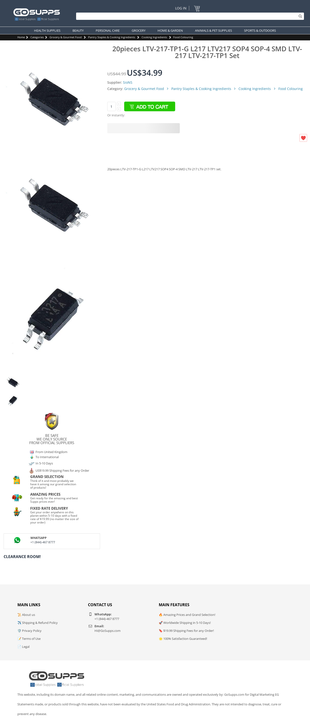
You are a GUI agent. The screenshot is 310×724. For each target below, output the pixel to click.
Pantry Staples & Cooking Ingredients (111, 37)
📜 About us (26, 614)
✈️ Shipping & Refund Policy (37, 622)
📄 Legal (23, 646)
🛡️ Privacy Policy (29, 630)
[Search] (189, 16)
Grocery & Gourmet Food (66, 37)
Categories (37, 37)
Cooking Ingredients (154, 37)
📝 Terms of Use (29, 638)
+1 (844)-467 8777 (42, 542)
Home (21, 37)
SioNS (127, 82)
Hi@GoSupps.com (107, 630)
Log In (181, 8)
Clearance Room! (22, 556)
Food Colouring (183, 37)
